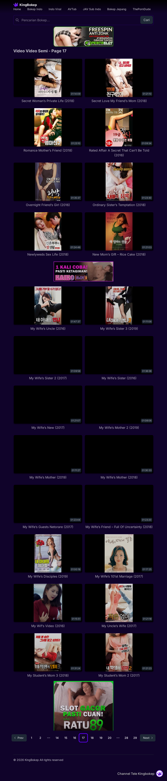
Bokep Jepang (116, 9)
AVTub (72, 9)
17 (83, 737)
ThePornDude (142, 9)
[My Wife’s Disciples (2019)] (48, 556)
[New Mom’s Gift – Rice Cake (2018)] (119, 234)
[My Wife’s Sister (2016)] (119, 358)
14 (57, 737)
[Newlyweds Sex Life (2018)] (48, 234)
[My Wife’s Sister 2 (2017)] (48, 358)
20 (109, 737)
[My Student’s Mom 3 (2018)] (48, 655)
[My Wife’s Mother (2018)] (119, 457)
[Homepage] (25, 4)
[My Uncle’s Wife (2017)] (119, 606)
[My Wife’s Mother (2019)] (48, 457)
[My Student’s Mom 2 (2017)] (119, 655)
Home (17, 9)
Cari (146, 20)
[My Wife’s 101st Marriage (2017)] (119, 556)
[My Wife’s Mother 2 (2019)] (119, 407)
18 (92, 737)
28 (126, 737)
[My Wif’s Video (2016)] (48, 606)
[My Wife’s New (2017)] (48, 407)
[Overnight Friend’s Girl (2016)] (48, 184)
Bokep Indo (34, 9)
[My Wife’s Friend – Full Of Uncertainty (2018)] (119, 506)
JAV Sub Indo (92, 9)
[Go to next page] (147, 737)
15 (65, 737)
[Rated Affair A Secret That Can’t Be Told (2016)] (119, 133)
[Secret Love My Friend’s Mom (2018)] (119, 80)
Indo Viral (55, 9)
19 (100, 737)
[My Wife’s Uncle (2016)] (48, 308)
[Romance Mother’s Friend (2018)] (48, 130)
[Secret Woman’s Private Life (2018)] (48, 80)
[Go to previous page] (19, 737)
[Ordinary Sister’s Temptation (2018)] (119, 184)
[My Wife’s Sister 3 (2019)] (119, 308)
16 (74, 737)
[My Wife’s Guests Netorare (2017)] (48, 506)
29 (135, 737)
